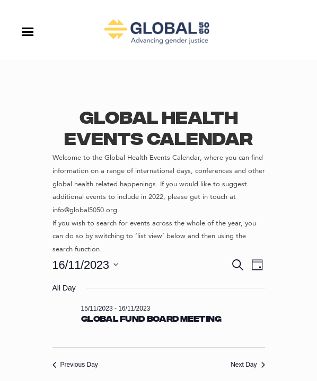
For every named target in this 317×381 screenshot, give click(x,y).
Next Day (248, 364)
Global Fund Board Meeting (151, 319)
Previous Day (75, 364)
